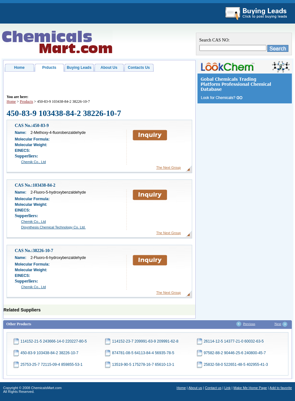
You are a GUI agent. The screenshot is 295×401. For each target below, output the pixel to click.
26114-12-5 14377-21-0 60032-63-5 (234, 341)
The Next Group (168, 167)
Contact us (213, 388)
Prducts (49, 67)
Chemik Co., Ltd (33, 162)
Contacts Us (139, 67)
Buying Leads (79, 67)
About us (195, 388)
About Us (109, 67)
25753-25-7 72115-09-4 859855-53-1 (51, 364)
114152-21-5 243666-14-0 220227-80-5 (53, 341)
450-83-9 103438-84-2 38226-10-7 (49, 353)
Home (19, 67)
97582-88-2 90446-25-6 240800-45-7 (235, 353)
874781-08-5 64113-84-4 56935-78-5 (143, 353)
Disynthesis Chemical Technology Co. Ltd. (53, 227)
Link (227, 388)
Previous (249, 324)
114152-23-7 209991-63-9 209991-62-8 (145, 341)
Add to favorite (281, 388)
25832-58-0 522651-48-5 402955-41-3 (236, 364)
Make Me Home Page (250, 388)
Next (278, 324)
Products (26, 101)
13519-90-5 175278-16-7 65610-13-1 (143, 364)
